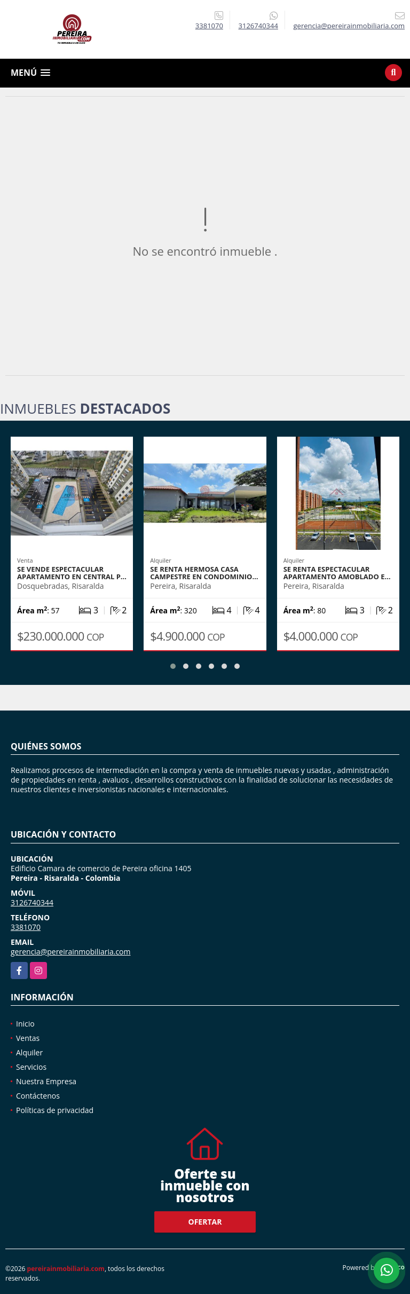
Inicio (25, 1024)
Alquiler (29, 1052)
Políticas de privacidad (54, 1110)
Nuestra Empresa (46, 1081)
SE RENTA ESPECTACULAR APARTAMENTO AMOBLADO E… (337, 572)
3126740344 (258, 25)
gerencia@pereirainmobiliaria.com (71, 951)
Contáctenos (38, 1096)
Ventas (28, 1038)
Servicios (31, 1067)
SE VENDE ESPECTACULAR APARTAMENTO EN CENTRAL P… (72, 572)
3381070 (209, 25)
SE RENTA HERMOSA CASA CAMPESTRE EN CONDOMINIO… (204, 572)
